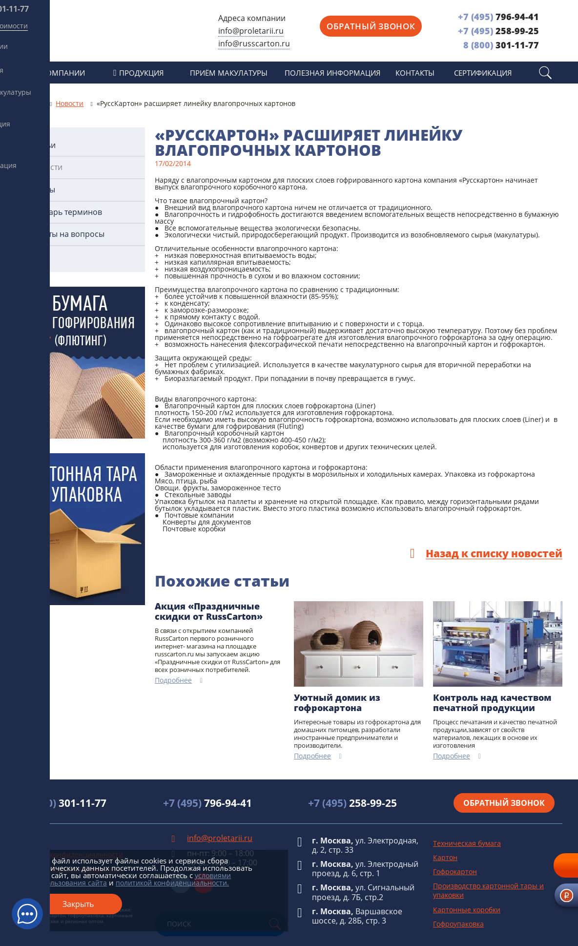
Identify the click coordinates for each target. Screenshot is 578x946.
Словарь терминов (66, 212)
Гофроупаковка (458, 923)
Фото (40, 256)
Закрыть (78, 904)
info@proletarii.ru (251, 30)
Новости (46, 167)
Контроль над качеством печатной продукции (492, 703)
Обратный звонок (371, 26)
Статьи (43, 145)
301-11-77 (501, 45)
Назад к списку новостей (494, 553)
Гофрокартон (455, 871)
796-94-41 (498, 16)
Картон (445, 857)
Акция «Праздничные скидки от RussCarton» (209, 611)
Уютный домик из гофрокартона (337, 703)
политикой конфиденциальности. (172, 882)
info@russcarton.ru (254, 43)
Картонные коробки (466, 909)
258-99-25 (498, 31)
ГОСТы (42, 189)
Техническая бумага (467, 843)
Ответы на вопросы (67, 234)
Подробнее (173, 680)
